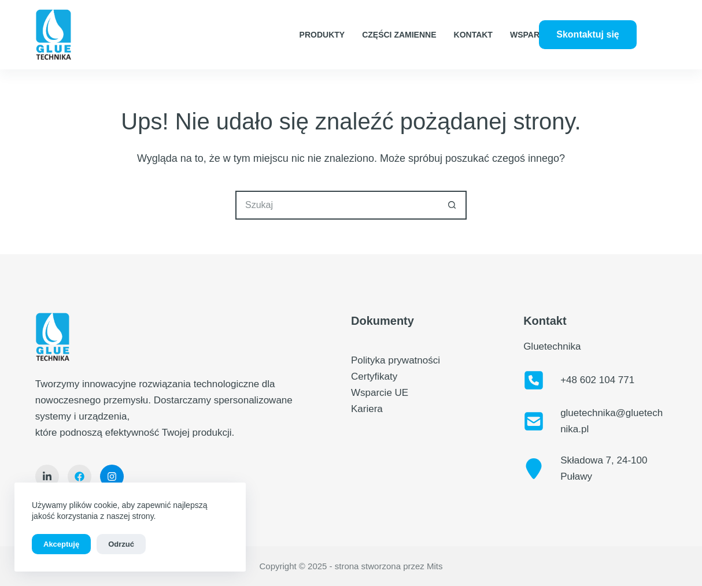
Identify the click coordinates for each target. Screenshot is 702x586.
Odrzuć (121, 544)
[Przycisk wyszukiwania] (452, 205)
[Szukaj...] (336, 205)
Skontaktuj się (587, 34)
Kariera (367, 408)
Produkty (322, 34)
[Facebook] (652, 26)
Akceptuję (61, 544)
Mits (435, 566)
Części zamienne (399, 34)
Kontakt (473, 34)
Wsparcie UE (538, 34)
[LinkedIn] (652, 43)
